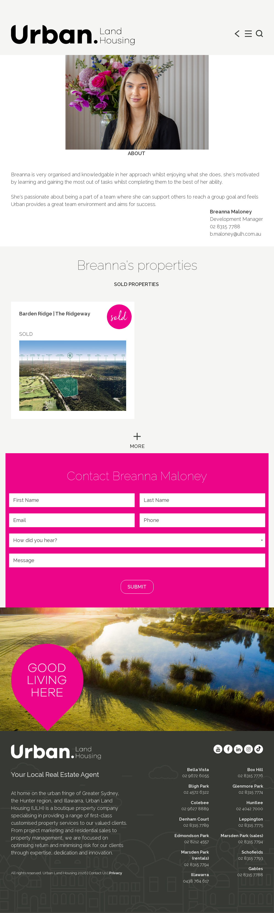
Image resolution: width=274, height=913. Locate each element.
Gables (255, 868)
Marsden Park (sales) (242, 835)
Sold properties (136, 284)
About (136, 153)
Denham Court (194, 819)
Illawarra (200, 874)
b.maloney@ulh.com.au (235, 234)
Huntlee (255, 802)
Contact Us (98, 873)
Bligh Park (199, 786)
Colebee (200, 802)
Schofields (252, 852)
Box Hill (255, 769)
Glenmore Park (248, 786)
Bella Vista (198, 769)
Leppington (251, 819)
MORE (137, 446)
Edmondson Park (192, 835)
